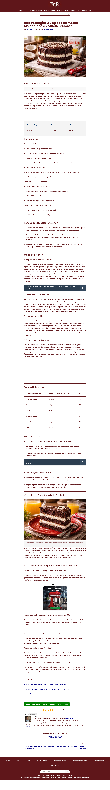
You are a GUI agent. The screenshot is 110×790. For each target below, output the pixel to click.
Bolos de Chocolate (63, 10)
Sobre (26, 715)
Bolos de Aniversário (36, 10)
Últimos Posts (33, 715)
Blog (26, 10)
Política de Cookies (59, 767)
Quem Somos (42, 767)
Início (21, 10)
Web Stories (55, 771)
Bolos (18, 767)
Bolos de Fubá (86, 10)
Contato (28, 767)
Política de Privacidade (79, 767)
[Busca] (53, 14)
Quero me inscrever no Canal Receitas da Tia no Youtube (47, 705)
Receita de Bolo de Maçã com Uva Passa (38, 695)
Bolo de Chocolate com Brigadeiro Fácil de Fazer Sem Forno (45, 686)
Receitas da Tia (69, 720)
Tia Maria (29, 30)
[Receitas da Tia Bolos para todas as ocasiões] (55, 4)
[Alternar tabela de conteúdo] (82, 89)
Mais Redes (55, 738)
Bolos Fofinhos (75, 10)
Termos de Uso (99, 767)
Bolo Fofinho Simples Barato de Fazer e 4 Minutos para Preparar (46, 691)
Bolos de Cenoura (49, 10)
